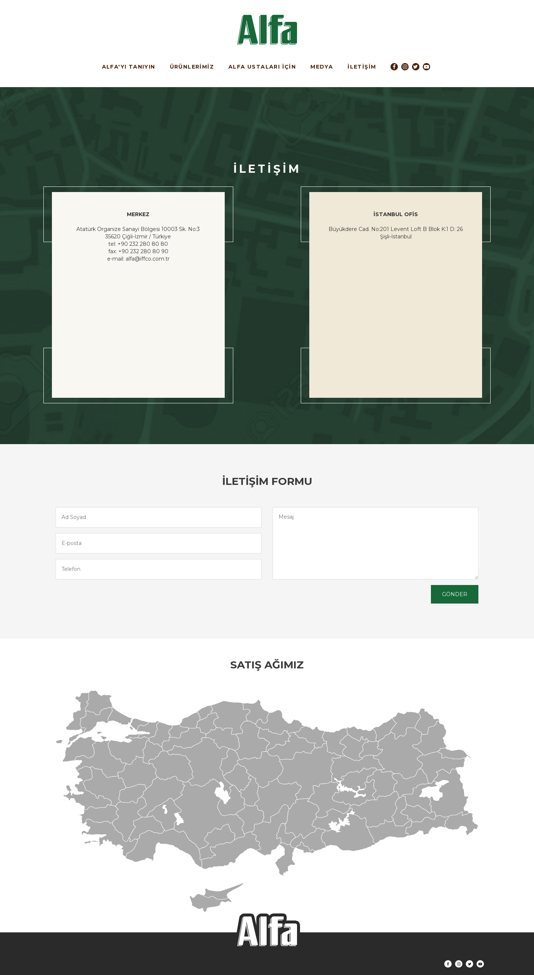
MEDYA (321, 66)
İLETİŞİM (361, 66)
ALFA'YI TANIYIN (128, 66)
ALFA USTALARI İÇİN (262, 66)
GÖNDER (454, 594)
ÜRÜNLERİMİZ (192, 66)
